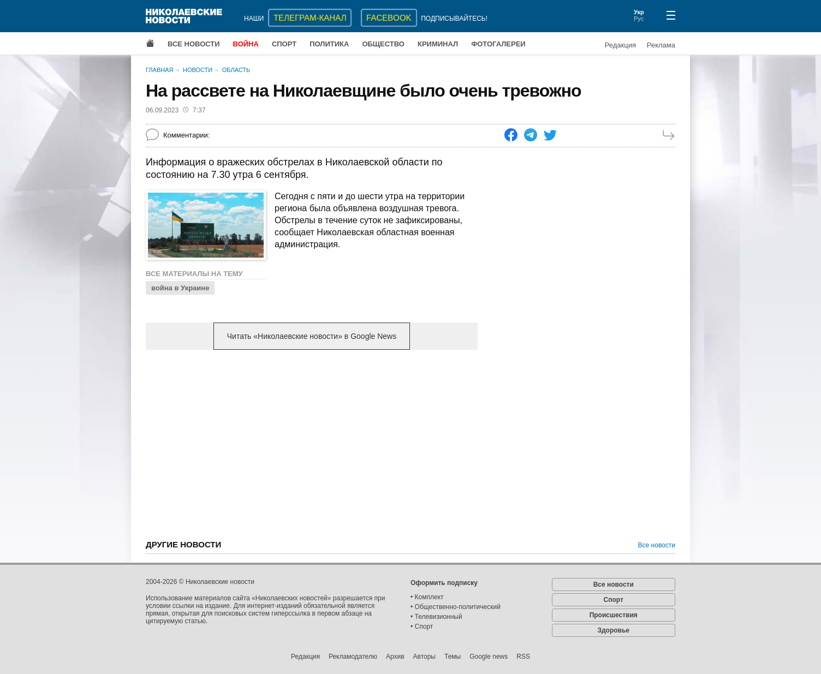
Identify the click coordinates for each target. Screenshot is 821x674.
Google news (488, 656)
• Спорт (421, 626)
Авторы (424, 656)
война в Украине (180, 288)
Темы (452, 656)
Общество (383, 44)
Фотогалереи (498, 44)
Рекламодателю (353, 656)
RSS (523, 656)
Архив (395, 656)
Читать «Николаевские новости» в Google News (311, 336)
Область (236, 70)
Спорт (284, 44)
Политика (329, 44)
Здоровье (613, 630)
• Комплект (427, 597)
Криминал (438, 44)
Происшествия (614, 615)
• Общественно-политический (455, 607)
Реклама (661, 45)
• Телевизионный (436, 617)
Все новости (194, 44)
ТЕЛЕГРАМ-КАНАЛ (309, 17)
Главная (159, 70)
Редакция (620, 45)
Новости (197, 70)
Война (246, 44)
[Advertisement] (311, 443)
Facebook (389, 17)
